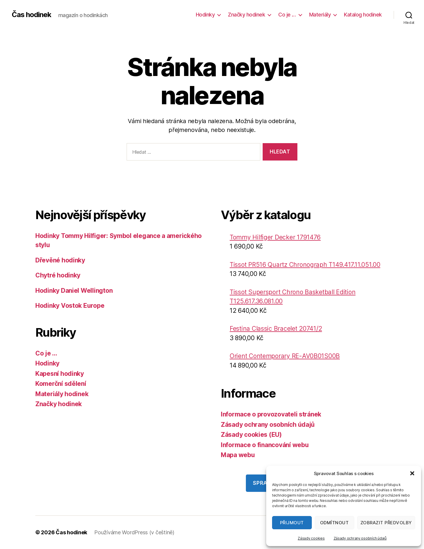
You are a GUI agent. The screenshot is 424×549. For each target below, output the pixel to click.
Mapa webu (238, 455)
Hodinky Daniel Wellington (73, 290)
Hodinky (205, 14)
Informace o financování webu (265, 445)
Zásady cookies (311, 538)
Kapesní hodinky (59, 373)
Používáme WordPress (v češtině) (134, 532)
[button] (412, 473)
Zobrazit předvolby (386, 522)
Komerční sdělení (60, 383)
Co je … (287, 14)
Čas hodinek (31, 14)
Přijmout (292, 522)
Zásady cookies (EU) (251, 434)
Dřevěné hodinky (60, 260)
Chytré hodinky (57, 275)
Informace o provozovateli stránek (271, 414)
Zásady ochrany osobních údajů (360, 538)
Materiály (320, 14)
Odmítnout (334, 522)
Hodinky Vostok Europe (69, 305)
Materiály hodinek (61, 394)
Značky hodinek (246, 14)
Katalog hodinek (363, 14)
